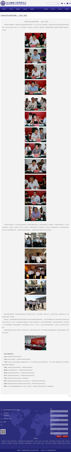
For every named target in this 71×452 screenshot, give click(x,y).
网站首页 (4, 9)
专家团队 (32, 9)
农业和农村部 (21, 443)
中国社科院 (67, 441)
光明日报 (38, 443)
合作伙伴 (60, 9)
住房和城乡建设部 (28, 443)
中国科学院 (3, 443)
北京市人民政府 (45, 441)
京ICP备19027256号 (35, 450)
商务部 (36, 441)
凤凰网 (68, 443)
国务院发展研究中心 (30, 441)
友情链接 (35, 438)
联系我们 (67, 9)
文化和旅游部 (9, 443)
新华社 (42, 443)
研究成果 (46, 9)
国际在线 (64, 443)
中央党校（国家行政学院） (12, 441)
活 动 (39, 9)
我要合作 (59, 436)
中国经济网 (54, 443)
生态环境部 (15, 443)
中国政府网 (3, 441)
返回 (69, 395)
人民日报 (34, 443)
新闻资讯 (18, 9)
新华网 (49, 443)
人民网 (46, 443)
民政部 (63, 441)
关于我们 (11, 9)
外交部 (40, 441)
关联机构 (25, 9)
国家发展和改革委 (21, 441)
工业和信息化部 (52, 441)
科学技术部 (58, 441)
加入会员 (65, 436)
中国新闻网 (59, 443)
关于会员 (53, 9)
